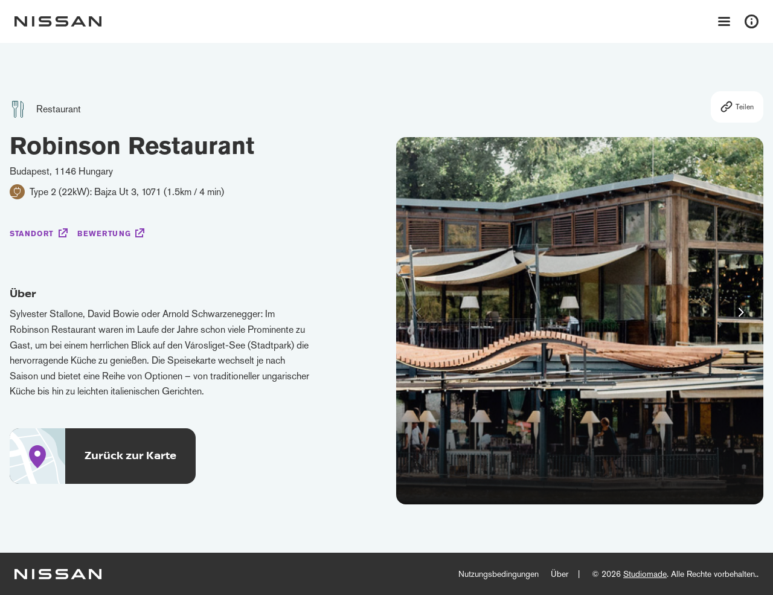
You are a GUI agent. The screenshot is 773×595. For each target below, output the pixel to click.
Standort (32, 233)
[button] (741, 312)
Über (559, 573)
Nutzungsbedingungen (498, 573)
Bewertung (103, 233)
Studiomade (645, 573)
